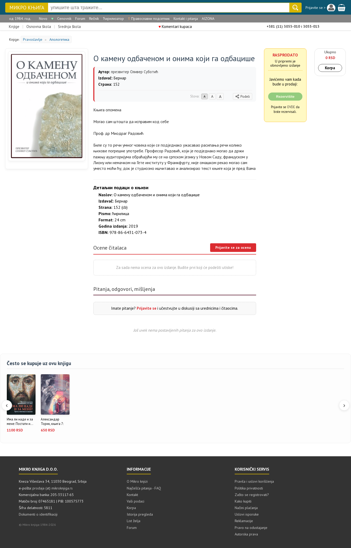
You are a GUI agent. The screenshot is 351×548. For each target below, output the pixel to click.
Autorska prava (246, 534)
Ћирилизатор (113, 18)
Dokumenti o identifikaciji (38, 514)
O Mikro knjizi (137, 481)
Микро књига (26, 8)
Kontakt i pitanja (186, 18)
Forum (80, 18)
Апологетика (59, 39)
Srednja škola (69, 26)
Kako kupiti (243, 501)
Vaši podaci (135, 501)
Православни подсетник (149, 18)
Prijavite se (146, 308)
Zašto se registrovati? (252, 494)
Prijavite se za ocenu (233, 247)
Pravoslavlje (32, 39)
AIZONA (208, 18)
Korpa (330, 67)
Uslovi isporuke (247, 514)
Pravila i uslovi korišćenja (254, 481)
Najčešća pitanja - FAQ (144, 488)
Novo (43, 18)
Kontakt (132, 494)
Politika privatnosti (249, 488)
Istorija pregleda (140, 514)
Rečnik (94, 18)
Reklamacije (244, 520)
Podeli (242, 96)
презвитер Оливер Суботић (134, 71)
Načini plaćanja (246, 507)
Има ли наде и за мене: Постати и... (20, 421)
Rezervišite (285, 97)
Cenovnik (64, 18)
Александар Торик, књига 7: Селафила (52, 421)
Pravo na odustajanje (251, 527)
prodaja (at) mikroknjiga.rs (52, 488)
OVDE (291, 107)
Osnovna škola (38, 26)
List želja (133, 520)
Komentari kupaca (175, 26)
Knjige (14, 26)
